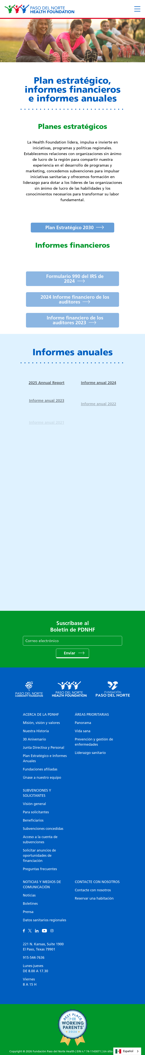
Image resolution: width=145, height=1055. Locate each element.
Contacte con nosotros (97, 882)
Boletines (30, 903)
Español (124, 1051)
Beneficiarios (33, 820)
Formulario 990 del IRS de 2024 (75, 286)
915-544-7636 (33, 957)
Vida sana (82, 731)
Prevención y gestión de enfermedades (94, 742)
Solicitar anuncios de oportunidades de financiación (39, 855)
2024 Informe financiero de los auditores (75, 307)
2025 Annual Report (46, 389)
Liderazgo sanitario (90, 753)
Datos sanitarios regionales (44, 920)
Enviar (70, 653)
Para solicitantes (36, 812)
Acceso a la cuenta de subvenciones (40, 839)
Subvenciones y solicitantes (37, 793)
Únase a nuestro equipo (42, 777)
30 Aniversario (34, 739)
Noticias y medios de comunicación (42, 884)
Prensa (28, 912)
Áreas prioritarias (92, 714)
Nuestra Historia (36, 731)
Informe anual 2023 (46, 408)
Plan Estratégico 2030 (69, 234)
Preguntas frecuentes (40, 869)
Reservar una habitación (94, 898)
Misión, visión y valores (41, 723)
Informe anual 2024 (98, 389)
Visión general (34, 804)
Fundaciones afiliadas (40, 769)
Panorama (83, 723)
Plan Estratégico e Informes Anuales (45, 758)
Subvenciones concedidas (43, 829)
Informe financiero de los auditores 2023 (75, 327)
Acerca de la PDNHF (41, 714)
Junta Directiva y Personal (43, 747)
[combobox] (127, 1051)
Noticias (29, 895)
